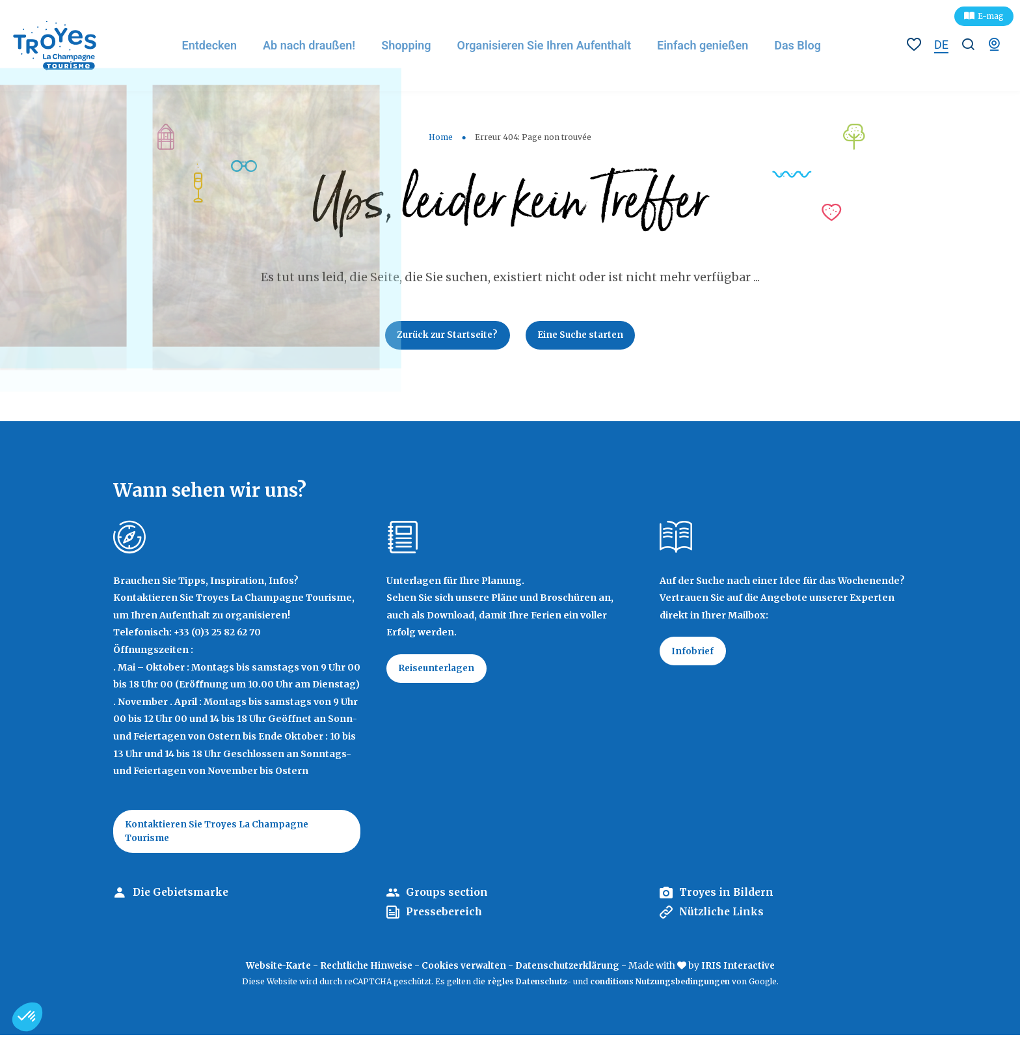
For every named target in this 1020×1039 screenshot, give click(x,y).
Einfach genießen (711, 45)
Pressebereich (445, 915)
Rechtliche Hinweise (363, 969)
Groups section (447, 896)
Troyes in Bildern (728, 896)
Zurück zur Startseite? (445, 336)
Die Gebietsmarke (183, 896)
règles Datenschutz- (530, 985)
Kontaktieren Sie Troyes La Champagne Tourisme (221, 834)
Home (441, 137)
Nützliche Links (723, 915)
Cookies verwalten (464, 969)
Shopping (413, 45)
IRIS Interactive (745, 969)
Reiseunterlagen (439, 671)
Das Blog (806, 45)
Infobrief (694, 653)
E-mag (991, 16)
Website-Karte (271, 969)
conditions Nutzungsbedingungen (660, 985)
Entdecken (215, 45)
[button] (27, 1016)
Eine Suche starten (583, 336)
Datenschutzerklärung (571, 969)
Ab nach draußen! (315, 45)
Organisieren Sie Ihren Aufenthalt (551, 45)
